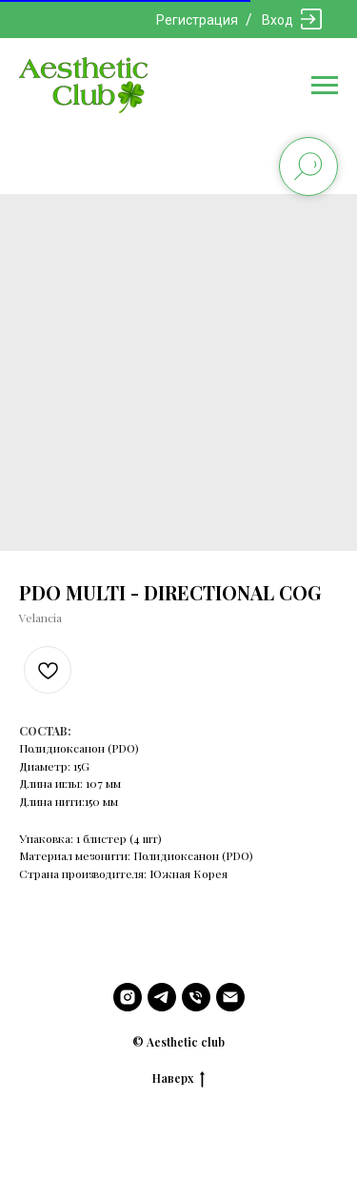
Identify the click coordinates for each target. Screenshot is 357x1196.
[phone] (196, 997)
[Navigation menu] (324, 85)
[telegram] (162, 997)
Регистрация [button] (197, 20)
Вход (277, 20)
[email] (230, 997)
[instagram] (127, 997)
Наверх (178, 1078)
